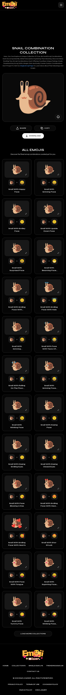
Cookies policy (50, 684)
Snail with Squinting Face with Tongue (49, 583)
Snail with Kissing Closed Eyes (49, 465)
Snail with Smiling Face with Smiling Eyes (17, 308)
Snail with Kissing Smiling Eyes (16, 465)
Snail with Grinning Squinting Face (17, 347)
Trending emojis (54, 665)
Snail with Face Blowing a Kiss (16, 504)
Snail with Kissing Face (49, 426)
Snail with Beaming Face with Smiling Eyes (49, 269)
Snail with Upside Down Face (49, 229)
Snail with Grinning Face (49, 190)
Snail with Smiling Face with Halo (49, 308)
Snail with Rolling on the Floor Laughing (16, 386)
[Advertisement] (33, 26)
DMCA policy (25, 690)
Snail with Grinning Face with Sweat (49, 386)
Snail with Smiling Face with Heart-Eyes (49, 504)
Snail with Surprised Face (17, 269)
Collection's (18, 665)
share (21, 128)
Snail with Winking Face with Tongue (49, 622)
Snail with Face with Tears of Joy (49, 347)
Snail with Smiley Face (16, 229)
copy (45, 128)
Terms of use (32, 684)
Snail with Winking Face (17, 426)
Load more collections (33, 634)
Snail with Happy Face (16, 190)
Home (6, 665)
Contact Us (33, 671)
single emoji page (26, 66)
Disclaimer (41, 690)
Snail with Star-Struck (49, 544)
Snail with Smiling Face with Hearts (17, 544)
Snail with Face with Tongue (16, 583)
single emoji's (36, 665)
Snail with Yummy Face (17, 622)
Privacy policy (15, 684)
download (33, 135)
